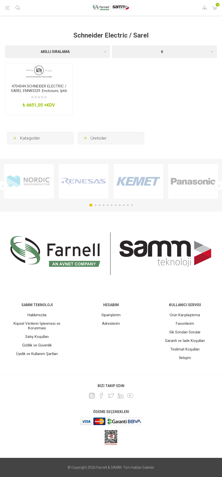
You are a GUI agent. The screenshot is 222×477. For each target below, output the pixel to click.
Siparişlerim (111, 315)
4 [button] (103, 205)
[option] (29, 181)
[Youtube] (130, 396)
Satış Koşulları (37, 336)
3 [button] (99, 205)
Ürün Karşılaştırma (185, 315)
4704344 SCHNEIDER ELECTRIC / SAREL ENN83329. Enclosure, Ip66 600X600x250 (39, 91)
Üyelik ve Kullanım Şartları (37, 354)
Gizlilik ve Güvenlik (37, 345)
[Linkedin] (121, 396)
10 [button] (128, 205)
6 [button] (112, 205)
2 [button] (95, 205)
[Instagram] (92, 396)
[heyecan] (111, 396)
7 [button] (116, 205)
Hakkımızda (36, 315)
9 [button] (124, 205)
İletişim (185, 358)
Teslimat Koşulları (185, 349)
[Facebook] (101, 396)
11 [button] (132, 205)
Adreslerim (111, 323)
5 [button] (107, 205)
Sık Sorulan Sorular (185, 332)
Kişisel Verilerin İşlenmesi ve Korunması (37, 325)
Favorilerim (185, 323)
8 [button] (120, 205)
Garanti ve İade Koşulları (185, 340)
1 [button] (90, 205)
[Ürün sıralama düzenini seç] (57, 51)
